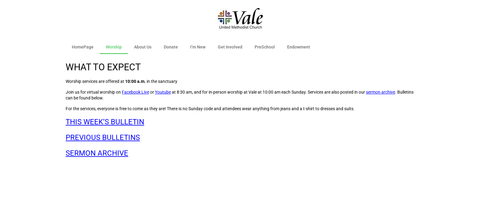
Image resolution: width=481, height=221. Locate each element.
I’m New (198, 47)
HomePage (83, 47)
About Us (143, 47)
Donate (171, 47)
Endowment (298, 47)
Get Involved (230, 47)
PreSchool (265, 47)
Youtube (163, 92)
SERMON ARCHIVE (97, 153)
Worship (114, 47)
